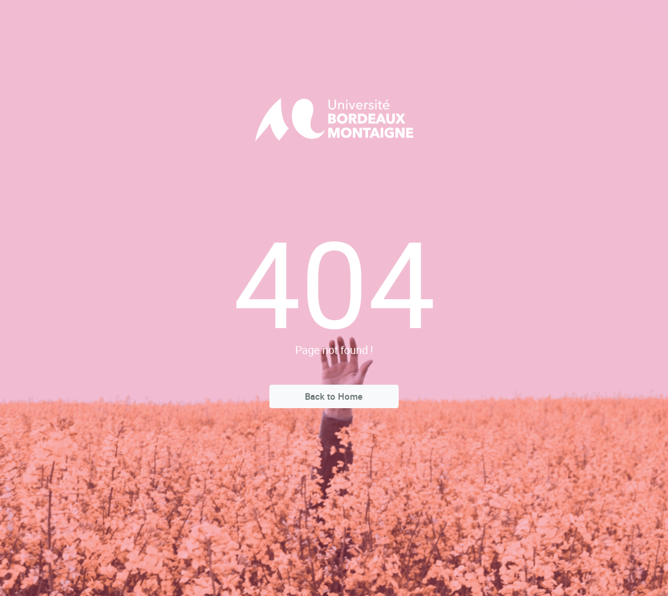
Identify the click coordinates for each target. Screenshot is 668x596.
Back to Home (334, 396)
